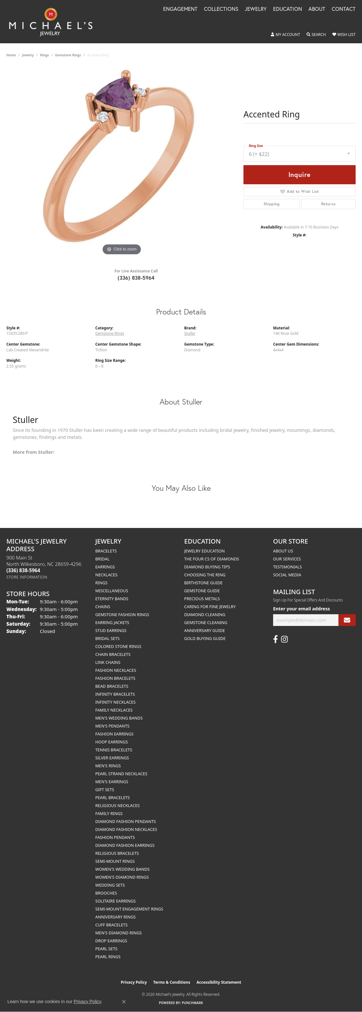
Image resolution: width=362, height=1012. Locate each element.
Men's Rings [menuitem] (108, 766)
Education (287, 9)
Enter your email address (301, 609)
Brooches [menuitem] (106, 893)
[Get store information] (26, 577)
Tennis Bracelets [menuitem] (113, 750)
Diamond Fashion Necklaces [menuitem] (126, 829)
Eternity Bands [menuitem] (111, 598)
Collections (221, 9)
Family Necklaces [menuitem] (114, 710)
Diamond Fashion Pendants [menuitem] (125, 821)
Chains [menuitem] (102, 606)
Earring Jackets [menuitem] (112, 622)
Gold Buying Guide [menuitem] (205, 638)
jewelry (28, 55)
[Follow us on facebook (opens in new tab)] (275, 639)
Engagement (180, 9)
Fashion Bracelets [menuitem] (115, 678)
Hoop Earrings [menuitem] (111, 742)
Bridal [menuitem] (102, 559)
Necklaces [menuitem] (106, 575)
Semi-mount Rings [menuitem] (115, 861)
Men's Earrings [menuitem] (111, 781)
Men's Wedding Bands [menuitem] (119, 718)
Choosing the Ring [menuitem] (205, 575)
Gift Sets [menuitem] (104, 789)
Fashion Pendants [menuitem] (115, 837)
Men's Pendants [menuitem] (112, 726)
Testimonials (287, 567)
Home (11, 55)
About (316, 9)
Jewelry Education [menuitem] (204, 551)
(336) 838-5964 (136, 277)
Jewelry (256, 9)
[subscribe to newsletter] (347, 620)
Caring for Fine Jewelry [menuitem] (210, 606)
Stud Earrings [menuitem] (111, 630)
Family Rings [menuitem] (109, 813)
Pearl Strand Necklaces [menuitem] (121, 774)
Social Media (287, 575)
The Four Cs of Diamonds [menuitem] (211, 559)
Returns (328, 203)
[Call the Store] (23, 570)
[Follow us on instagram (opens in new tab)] (284, 639)
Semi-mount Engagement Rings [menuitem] (129, 909)
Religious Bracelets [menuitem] (117, 853)
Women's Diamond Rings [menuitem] (122, 877)
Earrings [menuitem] (105, 567)
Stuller (190, 333)
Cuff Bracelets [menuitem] (111, 925)
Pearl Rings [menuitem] (107, 956)
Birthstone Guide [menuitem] (203, 583)
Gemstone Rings (68, 55)
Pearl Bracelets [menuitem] (112, 797)
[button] (285, 34)
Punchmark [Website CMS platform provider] (192, 1003)
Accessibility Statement (219, 982)
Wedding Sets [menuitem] (110, 885)
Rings (44, 55)
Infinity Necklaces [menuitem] (115, 702)
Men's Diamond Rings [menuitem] (118, 933)
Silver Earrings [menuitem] (112, 758)
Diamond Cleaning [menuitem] (204, 614)
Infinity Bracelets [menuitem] (115, 694)
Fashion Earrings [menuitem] (114, 734)
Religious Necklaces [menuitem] (117, 805)
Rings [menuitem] (101, 583)
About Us (283, 551)
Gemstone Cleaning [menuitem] (205, 622)
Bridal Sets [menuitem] (107, 638)
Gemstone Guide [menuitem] (202, 591)
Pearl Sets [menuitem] (106, 949)
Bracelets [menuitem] (106, 551)
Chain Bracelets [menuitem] (113, 654)
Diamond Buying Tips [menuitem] (207, 567)
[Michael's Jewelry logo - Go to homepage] (53, 21)
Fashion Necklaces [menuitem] (115, 670)
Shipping (272, 203)
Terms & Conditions (171, 982)
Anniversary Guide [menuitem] (204, 630)
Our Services (287, 559)
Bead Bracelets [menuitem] (111, 686)
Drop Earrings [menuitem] (111, 941)
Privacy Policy (134, 982)
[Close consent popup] (124, 1002)
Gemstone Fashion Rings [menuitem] (122, 614)
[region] (121, 161)
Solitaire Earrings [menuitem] (115, 901)
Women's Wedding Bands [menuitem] (122, 869)
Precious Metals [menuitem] (202, 598)
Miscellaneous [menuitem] (111, 591)
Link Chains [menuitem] (107, 662)
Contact (344, 9)
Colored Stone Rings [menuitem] (118, 646)
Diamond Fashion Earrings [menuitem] (125, 845)
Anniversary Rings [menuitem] (115, 917)
